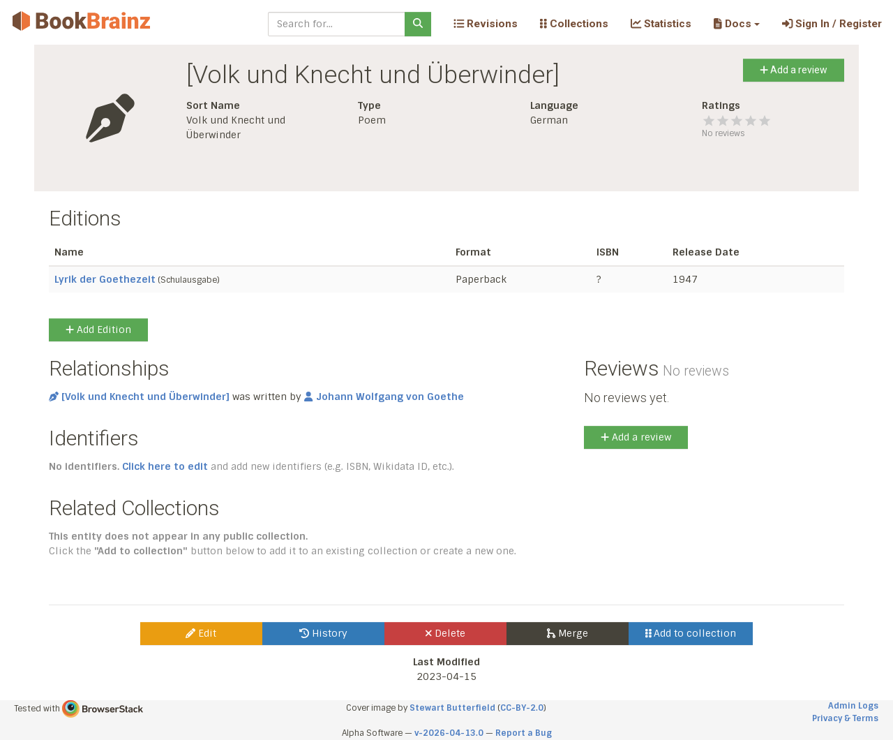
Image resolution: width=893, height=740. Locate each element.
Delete (445, 633)
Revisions (485, 23)
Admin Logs (853, 705)
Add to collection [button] (691, 633)
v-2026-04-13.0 (448, 733)
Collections (574, 23)
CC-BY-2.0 (521, 707)
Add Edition (98, 329)
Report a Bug (523, 733)
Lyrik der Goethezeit (105, 279)
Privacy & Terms (845, 718)
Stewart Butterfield (452, 707)
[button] (736, 24)
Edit (201, 633)
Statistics (661, 23)
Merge (567, 633)
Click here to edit (165, 466)
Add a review (793, 69)
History (323, 633)
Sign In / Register (832, 23)
